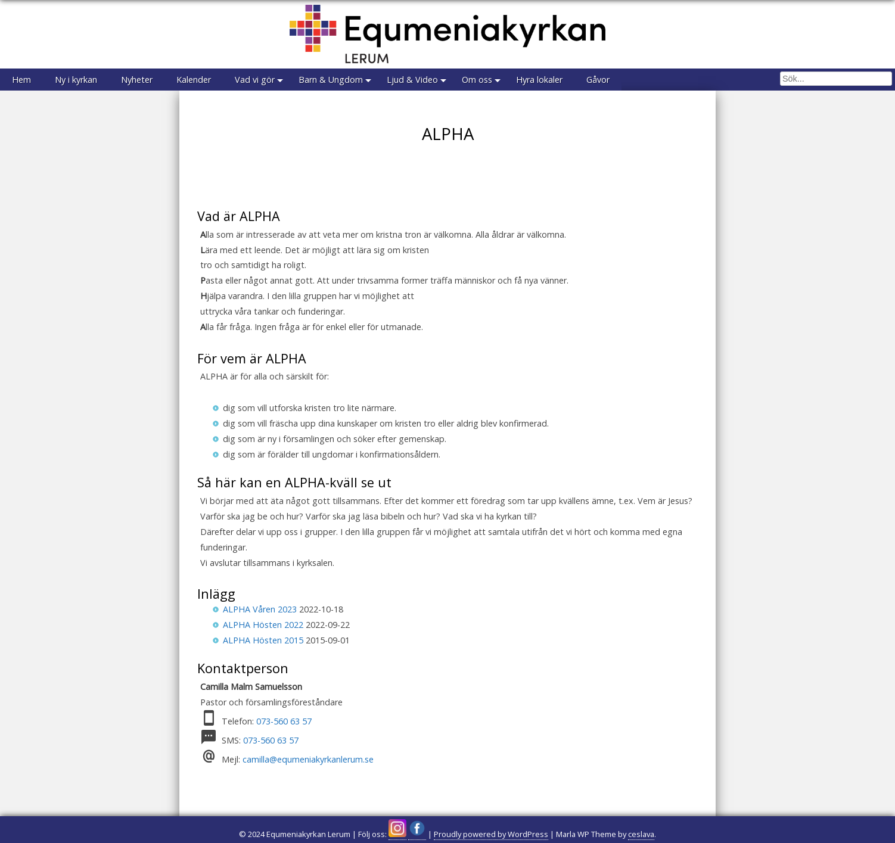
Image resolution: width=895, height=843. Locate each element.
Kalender (193, 79)
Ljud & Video (412, 79)
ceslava (641, 834)
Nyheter (137, 79)
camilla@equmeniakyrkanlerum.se (308, 759)
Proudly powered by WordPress (491, 834)
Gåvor (598, 79)
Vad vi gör (255, 79)
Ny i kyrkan (76, 79)
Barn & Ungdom (331, 79)
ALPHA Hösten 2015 (263, 640)
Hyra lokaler (539, 79)
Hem (21, 79)
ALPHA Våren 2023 (260, 609)
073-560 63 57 (284, 721)
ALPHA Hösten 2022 (263, 624)
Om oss (477, 79)
